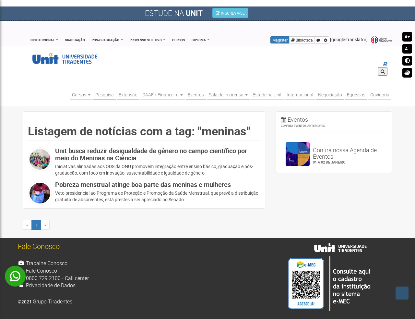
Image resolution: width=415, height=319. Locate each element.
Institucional (42, 40)
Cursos (178, 40)
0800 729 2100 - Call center (53, 278)
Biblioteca (302, 40)
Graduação (75, 40)
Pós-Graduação (105, 40)
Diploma (199, 40)
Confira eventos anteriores (303, 126)
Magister (280, 40)
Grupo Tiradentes (381, 40)
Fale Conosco (37, 270)
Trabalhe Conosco (42, 263)
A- (407, 49)
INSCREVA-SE (230, 13)
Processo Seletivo (146, 40)
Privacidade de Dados (47, 285)
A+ (407, 37)
